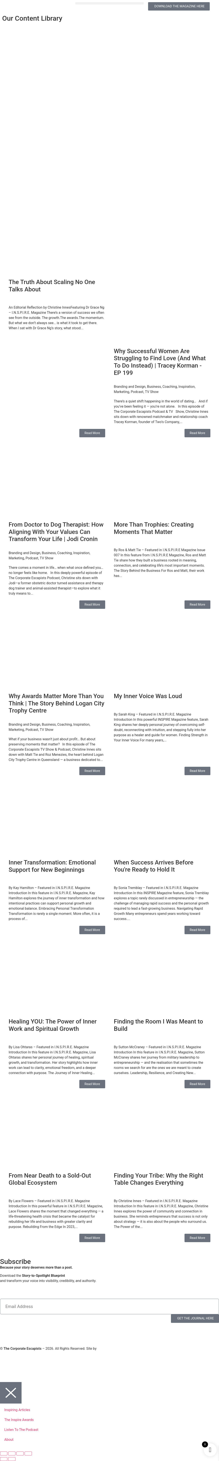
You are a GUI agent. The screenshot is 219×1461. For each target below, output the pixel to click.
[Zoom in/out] (3, 1453)
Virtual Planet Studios (114, 1349)
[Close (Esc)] (28, 1453)
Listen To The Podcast (21, 1430)
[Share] (20, 1453)
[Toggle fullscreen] (12, 1453)
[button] (109, 3)
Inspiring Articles (17, 1410)
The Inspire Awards (19, 1420)
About (9, 1440)
